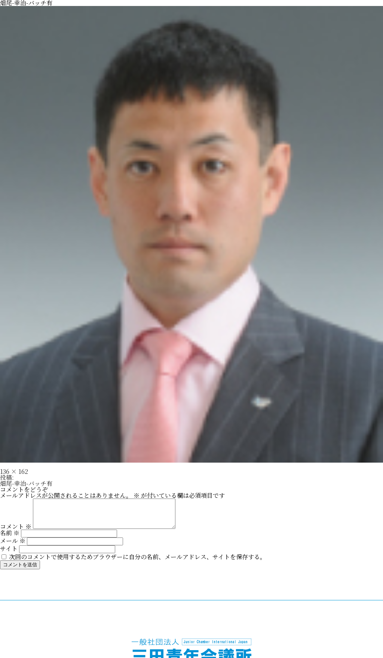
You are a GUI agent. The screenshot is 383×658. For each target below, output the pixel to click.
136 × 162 (14, 471)
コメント (15, 532)
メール (12, 546)
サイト (9, 554)
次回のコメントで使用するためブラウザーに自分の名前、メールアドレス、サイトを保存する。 (137, 562)
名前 (9, 538)
